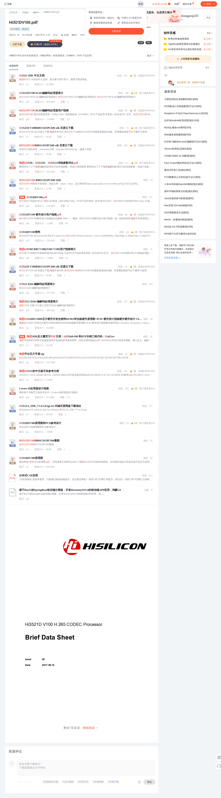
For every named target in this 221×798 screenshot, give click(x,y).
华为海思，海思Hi (19, 29)
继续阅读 (90, 727)
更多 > (209, 33)
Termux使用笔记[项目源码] (178, 149)
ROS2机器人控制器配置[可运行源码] (182, 106)
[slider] (24, 782)
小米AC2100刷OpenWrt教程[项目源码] (183, 184)
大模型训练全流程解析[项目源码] (181, 99)
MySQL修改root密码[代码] (177, 128)
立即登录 (116, 31)
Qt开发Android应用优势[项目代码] (181, 121)
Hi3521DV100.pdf (23, 23)
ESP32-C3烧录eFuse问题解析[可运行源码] (185, 142)
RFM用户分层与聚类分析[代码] (180, 234)
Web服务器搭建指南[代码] (177, 135)
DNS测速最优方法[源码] (176, 213)
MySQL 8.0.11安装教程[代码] (178, 227)
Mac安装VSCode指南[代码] (178, 206)
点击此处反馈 (172, 258)
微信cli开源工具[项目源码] (177, 170)
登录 (140, 4)
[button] (151, 55)
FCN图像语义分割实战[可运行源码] (182, 177)
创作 (208, 4)
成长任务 (189, 3)
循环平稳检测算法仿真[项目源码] (181, 191)
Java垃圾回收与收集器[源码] (178, 198)
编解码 (36, 13)
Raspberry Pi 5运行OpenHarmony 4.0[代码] (186, 113)
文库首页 (13, 13)
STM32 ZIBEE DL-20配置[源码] (179, 156)
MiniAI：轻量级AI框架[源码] (178, 220)
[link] (13, 13)
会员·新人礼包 (161, 3)
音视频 (25, 13)
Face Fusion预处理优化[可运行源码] (182, 163)
